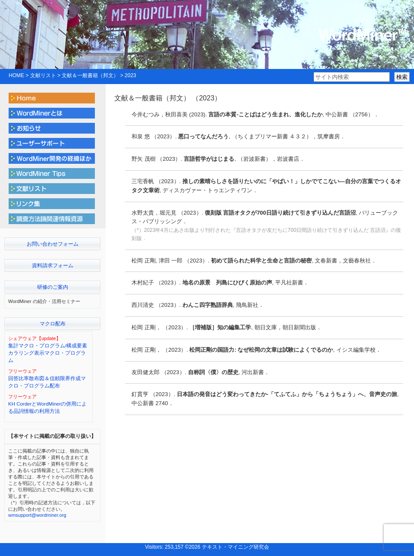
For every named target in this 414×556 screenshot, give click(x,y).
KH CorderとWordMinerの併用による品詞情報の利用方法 (47, 407)
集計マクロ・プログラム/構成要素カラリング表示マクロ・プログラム (47, 353)
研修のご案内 (52, 287)
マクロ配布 (53, 324)
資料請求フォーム (52, 265)
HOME (16, 75)
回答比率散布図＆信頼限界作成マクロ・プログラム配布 (47, 382)
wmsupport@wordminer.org (37, 515)
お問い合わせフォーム (52, 244)
